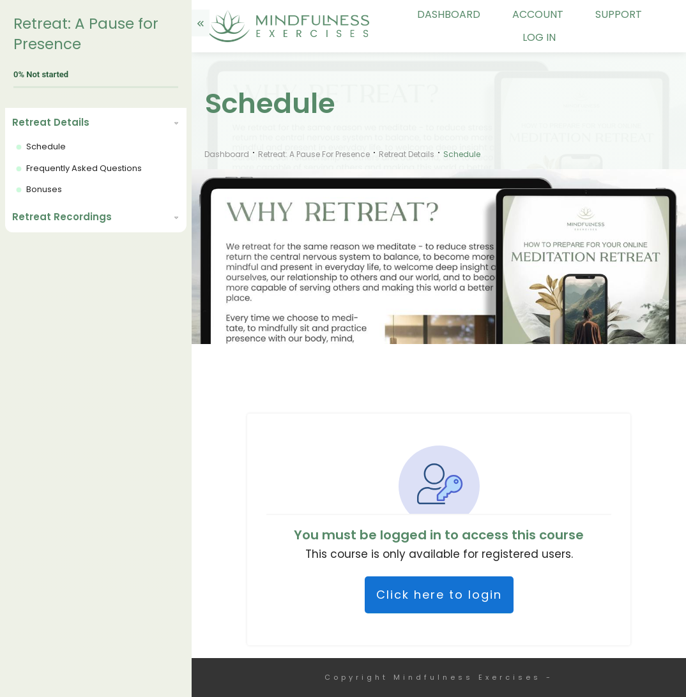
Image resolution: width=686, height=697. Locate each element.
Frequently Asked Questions (84, 168)
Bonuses (44, 189)
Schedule (46, 146)
